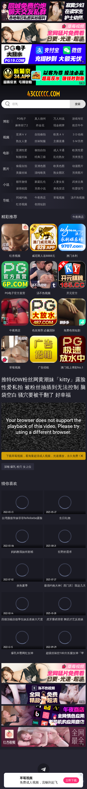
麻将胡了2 (21, 125)
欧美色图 (58, 166)
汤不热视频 (78, 197)
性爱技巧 (77, 188)
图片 (6, 169)
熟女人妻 (21, 141)
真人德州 (40, 118)
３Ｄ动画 (77, 134)
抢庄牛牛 (77, 125)
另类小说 (40, 188)
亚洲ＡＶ (21, 134)
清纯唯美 (40, 172)
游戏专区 (77, 118)
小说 (6, 184)
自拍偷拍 (40, 134)
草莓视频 (58, 197)
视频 (6, 137)
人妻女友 (58, 182)
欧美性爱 (77, 150)
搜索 (77, 104)
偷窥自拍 (21, 166)
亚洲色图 (40, 166)
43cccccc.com (43, 94)
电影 (6, 153)
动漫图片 (77, 166)
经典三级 (40, 157)
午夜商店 (40, 197)
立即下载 (71, 780)
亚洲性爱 (21, 150)
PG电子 (21, 118)
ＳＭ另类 (77, 141)
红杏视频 (21, 204)
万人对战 (58, 118)
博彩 (6, 121)
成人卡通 (58, 150)
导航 (6, 200)
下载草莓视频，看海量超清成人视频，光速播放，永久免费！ (45, 456)
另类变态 (77, 157)
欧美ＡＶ (58, 134)
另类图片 (77, 172)
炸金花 (40, 125)
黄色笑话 (58, 188)
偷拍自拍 (40, 150)
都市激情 (21, 182)
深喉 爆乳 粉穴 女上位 (17, 467)
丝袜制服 (40, 141)
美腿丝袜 (21, 172)
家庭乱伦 (40, 182)
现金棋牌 (58, 125)
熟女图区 (58, 172)
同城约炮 (21, 197)
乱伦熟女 (58, 157)
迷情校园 (21, 188)
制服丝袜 (21, 157)
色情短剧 (40, 204)
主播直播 (58, 141)
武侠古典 (77, 182)
